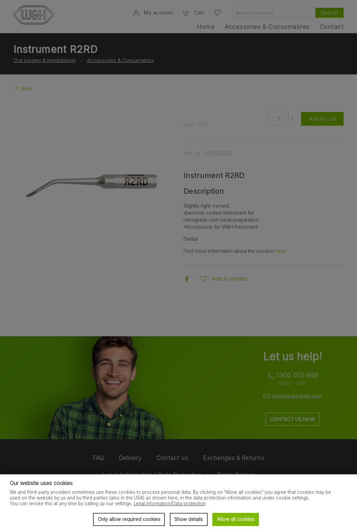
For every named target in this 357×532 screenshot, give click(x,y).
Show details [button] (188, 519)
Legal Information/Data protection (170, 503)
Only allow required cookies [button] (129, 519)
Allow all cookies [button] (236, 519)
